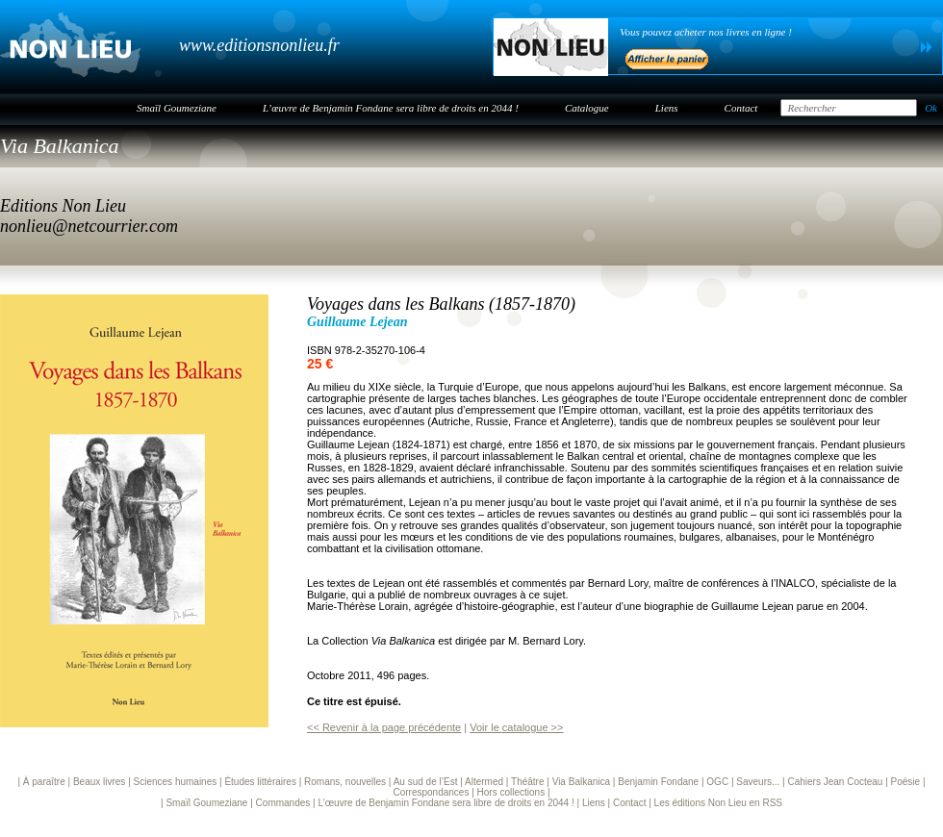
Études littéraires (259, 781)
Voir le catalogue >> (516, 727)
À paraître (44, 781)
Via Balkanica (59, 146)
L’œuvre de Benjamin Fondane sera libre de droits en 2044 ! (391, 108)
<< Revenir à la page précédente (384, 727)
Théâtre (527, 781)
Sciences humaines (175, 781)
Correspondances (431, 792)
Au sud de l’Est (426, 781)
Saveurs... (757, 781)
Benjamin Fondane (658, 781)
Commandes (283, 803)
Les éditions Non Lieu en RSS (718, 803)
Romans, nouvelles (345, 781)
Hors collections (511, 792)
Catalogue (587, 108)
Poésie (906, 781)
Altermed (484, 781)
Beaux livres (99, 781)
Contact (741, 108)
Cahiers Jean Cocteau (834, 781)
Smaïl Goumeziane (177, 108)
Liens (666, 108)
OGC (717, 781)
